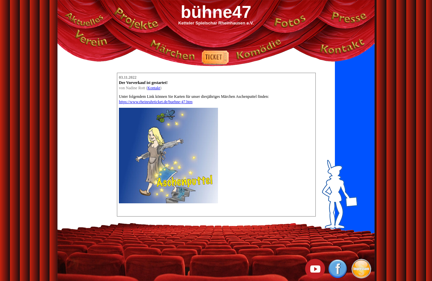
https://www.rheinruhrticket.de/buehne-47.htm (156, 102)
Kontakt (153, 88)
